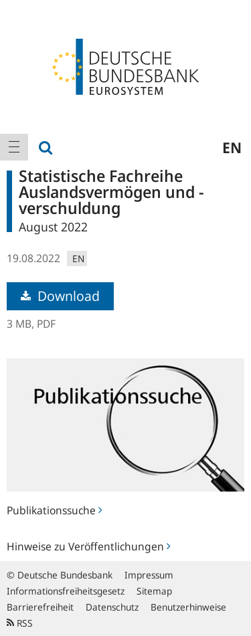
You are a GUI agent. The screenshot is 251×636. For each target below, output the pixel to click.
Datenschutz (112, 607)
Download (60, 296)
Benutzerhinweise (188, 607)
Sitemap (154, 591)
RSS (20, 623)
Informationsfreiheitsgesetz (65, 591)
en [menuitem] (232, 147)
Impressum (148, 574)
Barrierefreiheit (40, 607)
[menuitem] (14, 147)
